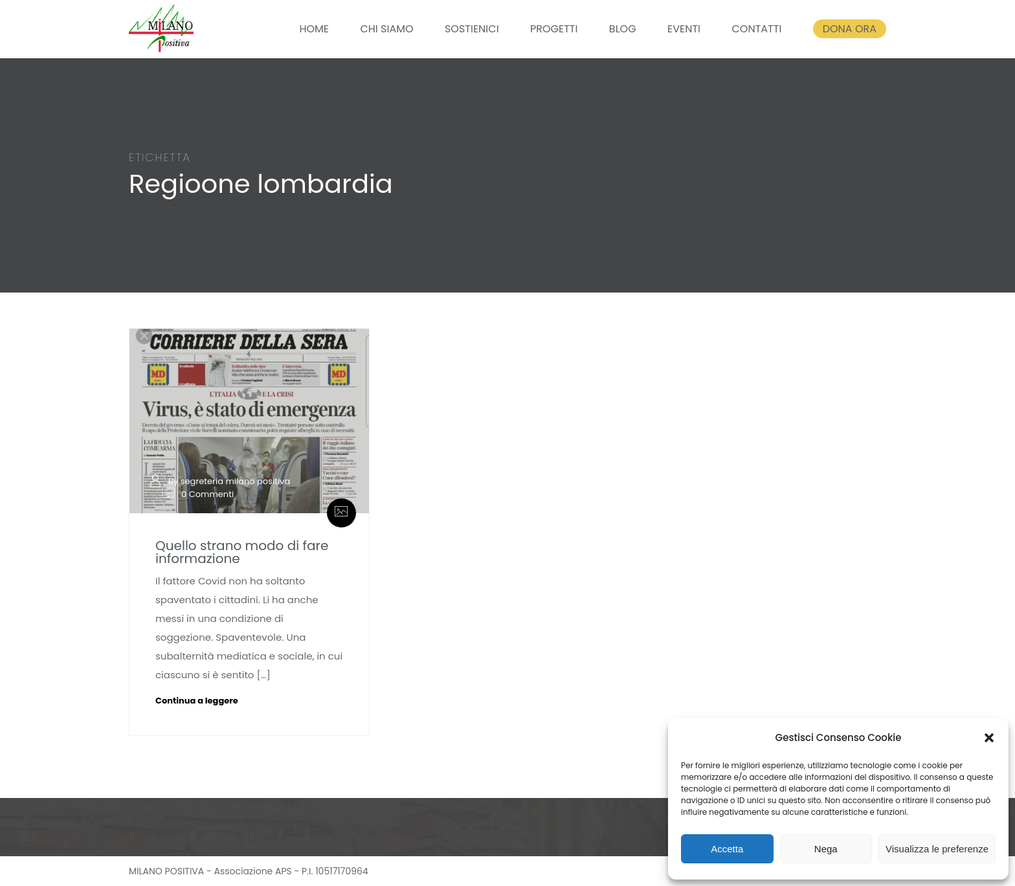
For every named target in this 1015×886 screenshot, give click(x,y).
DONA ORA (849, 28)
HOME (314, 28)
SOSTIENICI (472, 28)
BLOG (622, 28)
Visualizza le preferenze (937, 848)
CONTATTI (756, 28)
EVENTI (683, 28)
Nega (826, 848)
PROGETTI (553, 28)
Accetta (727, 848)
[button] (989, 737)
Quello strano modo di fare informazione (241, 552)
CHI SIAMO (386, 28)
